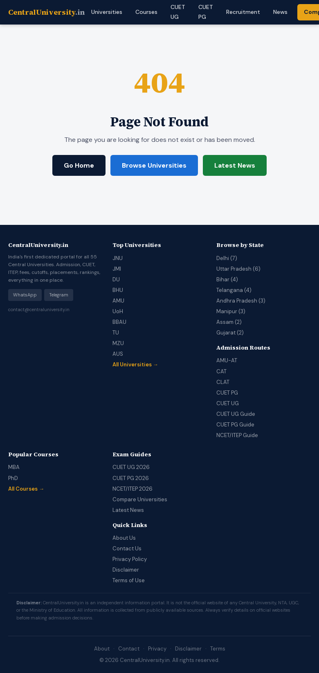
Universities (106, 12)
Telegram (58, 295)
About (102, 648)
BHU (117, 290)
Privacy (157, 648)
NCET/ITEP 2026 (132, 488)
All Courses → (26, 488)
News (280, 12)
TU (115, 332)
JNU (117, 258)
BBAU (119, 322)
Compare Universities (139, 499)
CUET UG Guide (235, 414)
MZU (118, 343)
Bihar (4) (227, 279)
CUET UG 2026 (131, 467)
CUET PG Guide (235, 424)
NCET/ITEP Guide (237, 435)
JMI (116, 268)
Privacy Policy (129, 559)
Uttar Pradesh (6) (238, 268)
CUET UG (227, 403)
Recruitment (243, 12)
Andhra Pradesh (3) (240, 300)
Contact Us (127, 548)
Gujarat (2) (230, 332)
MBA (14, 467)
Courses (146, 12)
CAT (221, 371)
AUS (117, 353)
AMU (118, 300)
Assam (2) (229, 322)
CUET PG (227, 392)
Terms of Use (128, 580)
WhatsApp (25, 295)
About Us (124, 537)
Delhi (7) (226, 258)
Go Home (79, 165)
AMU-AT (226, 360)
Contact (128, 648)
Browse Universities (154, 165)
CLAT (222, 382)
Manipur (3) (230, 311)
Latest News (234, 165)
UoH (117, 311)
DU (116, 279)
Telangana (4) (234, 290)
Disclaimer (125, 569)
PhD (13, 478)
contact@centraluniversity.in (39, 309)
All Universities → (135, 364)
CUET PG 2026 (130, 478)
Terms (217, 648)
